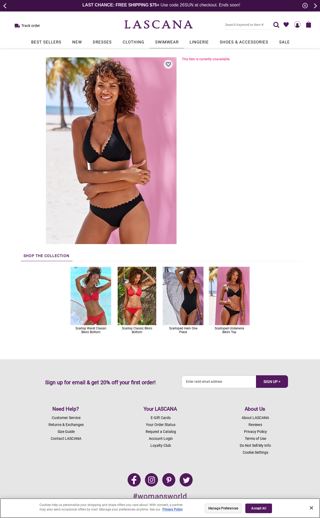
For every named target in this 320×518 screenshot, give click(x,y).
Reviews (255, 425)
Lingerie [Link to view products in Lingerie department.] (199, 42)
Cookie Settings (255, 452)
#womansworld (160, 496)
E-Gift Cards (161, 418)
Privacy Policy (255, 431)
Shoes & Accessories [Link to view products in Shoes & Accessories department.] (244, 42)
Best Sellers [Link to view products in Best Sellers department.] (46, 42)
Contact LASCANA (66, 438)
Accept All (258, 508)
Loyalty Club (160, 445)
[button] (168, 64)
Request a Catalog (161, 431)
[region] (160, 508)
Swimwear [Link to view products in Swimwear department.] (167, 42)
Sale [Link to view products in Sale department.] (284, 42)
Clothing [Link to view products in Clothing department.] (133, 42)
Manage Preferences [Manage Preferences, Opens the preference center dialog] (223, 508)
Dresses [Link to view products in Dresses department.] (102, 42)
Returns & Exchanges (66, 425)
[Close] (311, 508)
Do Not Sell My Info (255, 445)
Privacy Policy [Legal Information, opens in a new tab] (172, 509)
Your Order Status (160, 425)
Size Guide (66, 431)
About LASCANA (255, 418)
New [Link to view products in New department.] (77, 42)
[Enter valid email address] (219, 382)
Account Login (161, 438)
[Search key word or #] (245, 24)
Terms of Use (255, 438)
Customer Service (66, 418)
